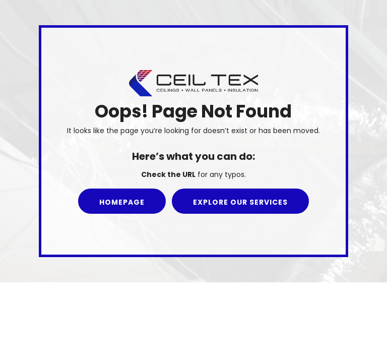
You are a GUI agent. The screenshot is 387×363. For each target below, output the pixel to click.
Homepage (122, 202)
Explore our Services (240, 202)
